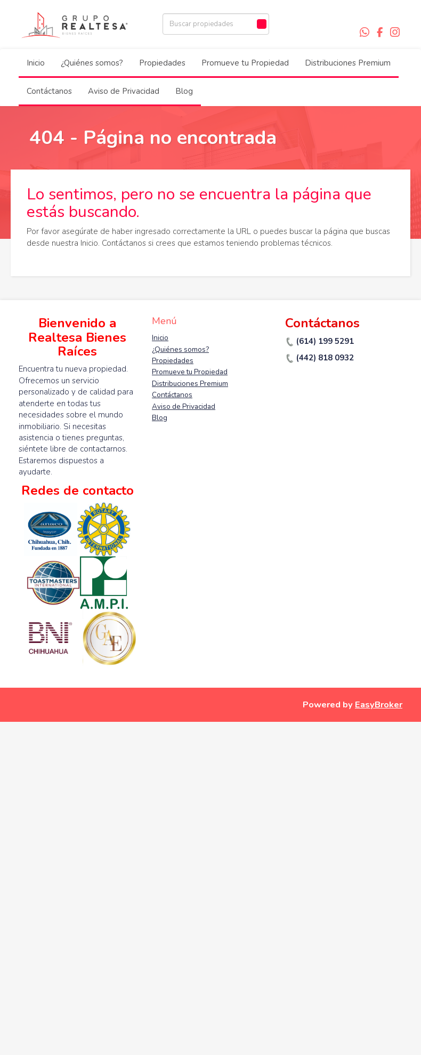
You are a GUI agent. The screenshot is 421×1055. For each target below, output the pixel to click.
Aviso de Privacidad (123, 91)
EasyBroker (378, 704)
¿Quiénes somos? (92, 63)
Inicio (36, 63)
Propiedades (162, 63)
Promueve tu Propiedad (245, 63)
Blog (184, 91)
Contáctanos (49, 91)
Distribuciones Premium (348, 63)
